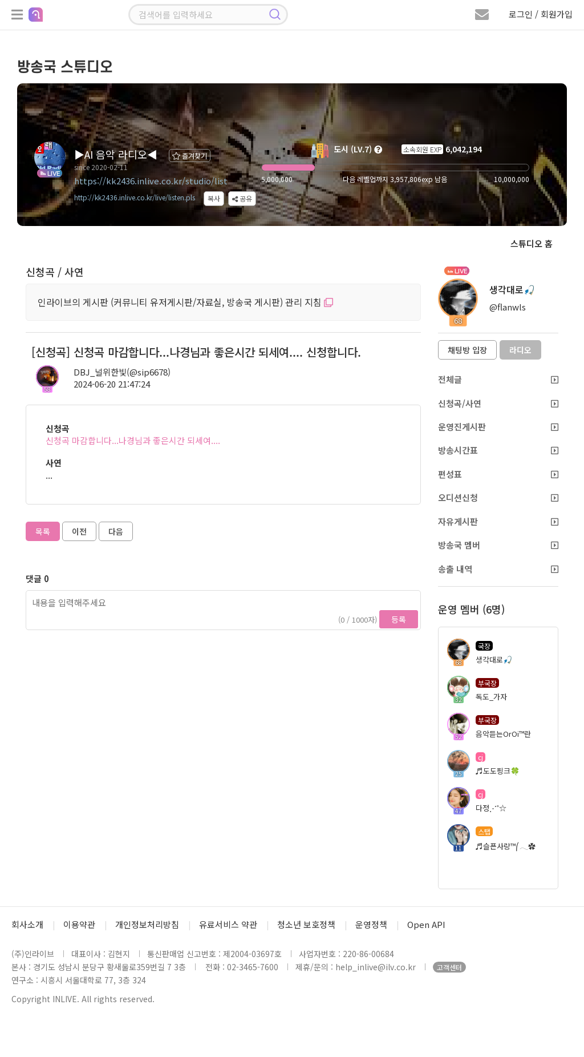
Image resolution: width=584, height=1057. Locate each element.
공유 (242, 198)
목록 (42, 531)
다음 (115, 531)
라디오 (520, 350)
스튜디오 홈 (531, 243)
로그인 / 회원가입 (541, 14)
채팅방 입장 (467, 350)
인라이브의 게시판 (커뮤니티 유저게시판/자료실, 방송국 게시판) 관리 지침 (185, 302)
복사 (214, 198)
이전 (79, 531)
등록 (398, 619)
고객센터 (449, 967)
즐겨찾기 (189, 155)
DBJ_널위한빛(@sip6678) (122, 372)
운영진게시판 (498, 427)
